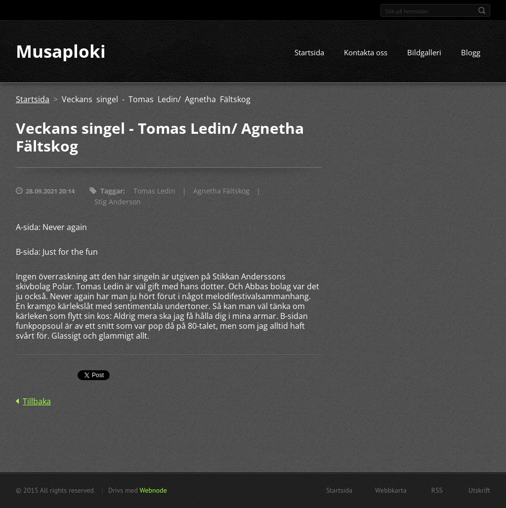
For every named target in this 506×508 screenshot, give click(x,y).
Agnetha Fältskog (221, 191)
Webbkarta (391, 490)
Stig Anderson (117, 202)
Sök (481, 10)
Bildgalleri (424, 53)
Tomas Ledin (154, 191)
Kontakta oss (365, 53)
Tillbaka (37, 401)
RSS (437, 490)
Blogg (470, 53)
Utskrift (479, 490)
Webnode (153, 490)
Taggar (111, 191)
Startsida (309, 53)
